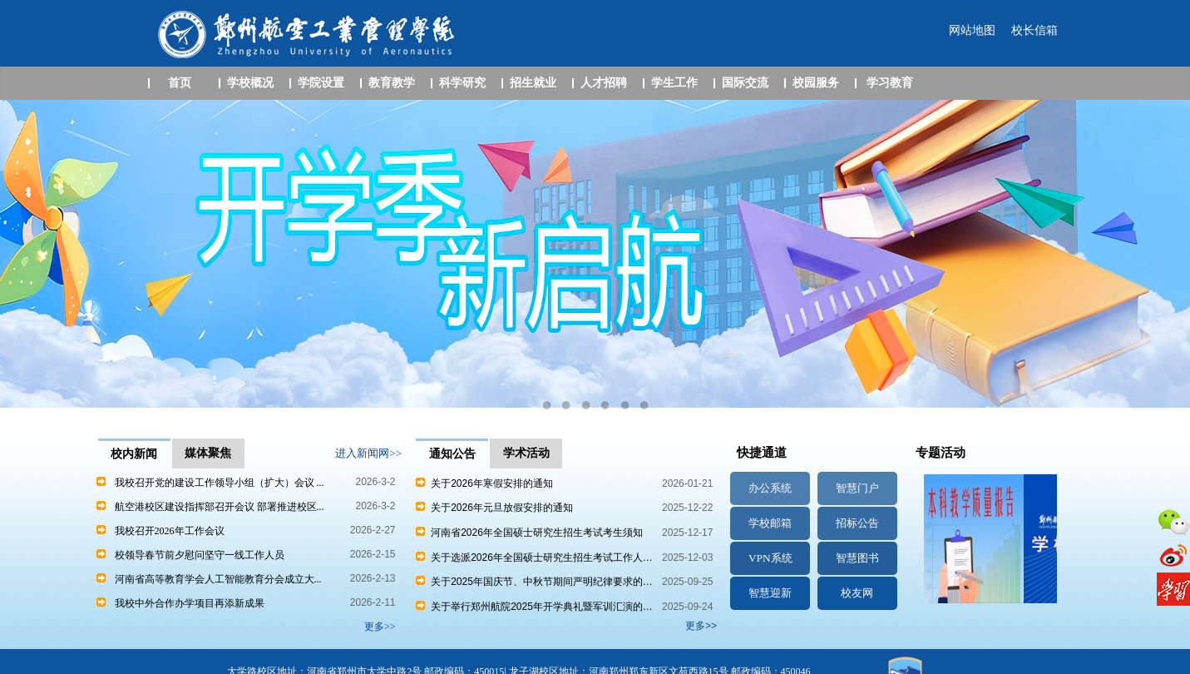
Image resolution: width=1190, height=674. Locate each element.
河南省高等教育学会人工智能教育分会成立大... (218, 579)
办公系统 (770, 488)
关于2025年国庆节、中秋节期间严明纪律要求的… (534, 581)
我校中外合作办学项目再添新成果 (189, 603)
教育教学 (391, 83)
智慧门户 (857, 488)
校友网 (857, 593)
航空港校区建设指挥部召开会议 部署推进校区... (219, 507)
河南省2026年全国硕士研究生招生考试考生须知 (529, 532)
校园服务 (816, 83)
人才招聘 (603, 83)
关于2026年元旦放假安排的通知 (494, 507)
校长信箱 (1034, 30)
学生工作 (674, 83)
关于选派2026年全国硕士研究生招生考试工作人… (534, 557)
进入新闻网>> (368, 453)
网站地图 (972, 30)
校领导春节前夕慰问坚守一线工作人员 (199, 555)
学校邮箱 (770, 523)
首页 (179, 83)
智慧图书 (857, 558)
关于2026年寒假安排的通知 (484, 483)
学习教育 (890, 83)
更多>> (701, 626)
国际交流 (745, 83)
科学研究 (462, 83)
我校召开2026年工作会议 (170, 531)
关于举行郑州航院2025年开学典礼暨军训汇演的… (534, 606)
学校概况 (250, 83)
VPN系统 (770, 558)
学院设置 (321, 83)
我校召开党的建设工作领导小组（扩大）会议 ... (219, 482)
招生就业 (533, 83)
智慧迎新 (770, 593)
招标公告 (857, 523)
